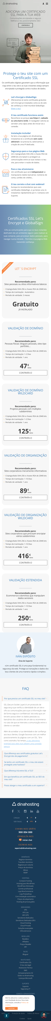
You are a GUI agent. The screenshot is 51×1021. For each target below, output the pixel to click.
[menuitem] (43, 4)
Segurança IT (25, 989)
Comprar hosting (25, 881)
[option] (31, 817)
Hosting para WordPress (26, 883)
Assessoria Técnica (25, 968)
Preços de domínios (25, 867)
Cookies (22, 1018)
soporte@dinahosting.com (25, 848)
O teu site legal (25, 965)
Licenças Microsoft (25, 978)
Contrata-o (26, 25)
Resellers (25, 939)
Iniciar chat (25, 840)
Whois (25, 870)
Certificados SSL (25, 962)
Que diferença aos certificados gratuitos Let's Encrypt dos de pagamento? (23, 754)
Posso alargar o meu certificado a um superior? (24, 785)
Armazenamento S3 (25, 973)
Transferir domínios (25, 862)
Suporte (25, 986)
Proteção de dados (18, 1013)
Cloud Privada (25, 925)
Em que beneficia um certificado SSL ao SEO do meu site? (24, 778)
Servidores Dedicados (25, 918)
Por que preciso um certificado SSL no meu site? (24, 698)
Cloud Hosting (25, 923)
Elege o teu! (16, 108)
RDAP (26, 872)
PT (31, 818)
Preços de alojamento (26, 899)
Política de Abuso (33, 1013)
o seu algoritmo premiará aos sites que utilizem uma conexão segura (23, 743)
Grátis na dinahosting (25, 975)
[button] (43, 3)
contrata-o (25, 372)
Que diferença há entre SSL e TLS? (18, 770)
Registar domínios (25, 859)
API (25, 947)
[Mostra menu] (47, 4)
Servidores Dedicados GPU (25, 920)
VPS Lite (25, 912)
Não (31, 821)
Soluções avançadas (25, 928)
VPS (25, 910)
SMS (25, 970)
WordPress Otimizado (25, 886)
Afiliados (25, 941)
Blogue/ (25, 954)
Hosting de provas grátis (26, 902)
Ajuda (29, 1018)
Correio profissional (25, 888)
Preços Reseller (25, 944)
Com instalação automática (25, 896)
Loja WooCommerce (25, 891)
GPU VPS (25, 915)
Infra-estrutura (25, 931)
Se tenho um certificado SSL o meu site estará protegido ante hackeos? (23, 763)
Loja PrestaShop (26, 894)
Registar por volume (25, 865)
